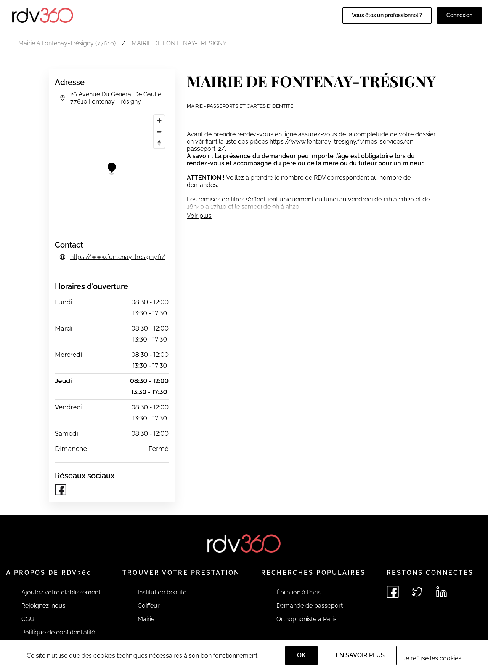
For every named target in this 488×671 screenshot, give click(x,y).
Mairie (146, 619)
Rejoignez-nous (43, 605)
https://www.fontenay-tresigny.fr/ (117, 256)
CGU (27, 619)
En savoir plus (360, 655)
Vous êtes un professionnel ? (387, 15)
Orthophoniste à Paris (306, 619)
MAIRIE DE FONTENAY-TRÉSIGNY (179, 43)
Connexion (459, 15)
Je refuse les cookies (432, 658)
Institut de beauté (162, 592)
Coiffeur (149, 605)
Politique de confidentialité (58, 632)
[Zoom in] (159, 120)
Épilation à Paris (298, 592)
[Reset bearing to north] (159, 142)
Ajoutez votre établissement (60, 592)
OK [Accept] (301, 655)
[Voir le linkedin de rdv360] (441, 592)
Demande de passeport (309, 605)
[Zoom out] (159, 131)
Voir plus (199, 215)
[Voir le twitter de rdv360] (417, 592)
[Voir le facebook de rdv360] (393, 592)
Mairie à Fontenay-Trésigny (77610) (67, 43)
